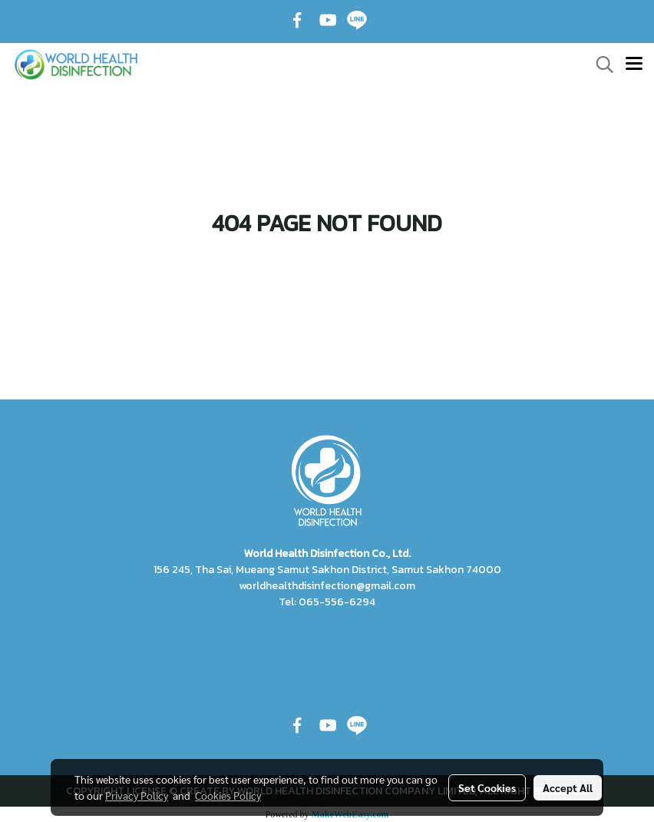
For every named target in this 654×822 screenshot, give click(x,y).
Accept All (568, 787)
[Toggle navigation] (634, 64)
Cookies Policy (228, 795)
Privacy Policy (136, 795)
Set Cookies (487, 787)
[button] (599, 64)
